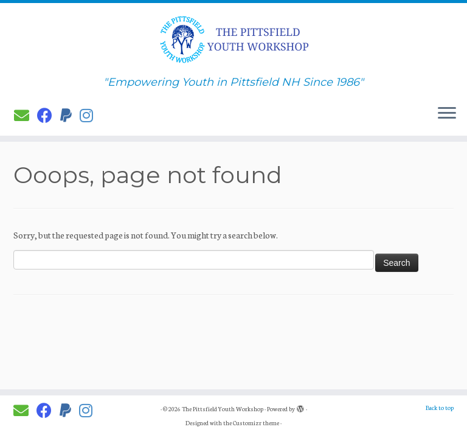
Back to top (440, 407)
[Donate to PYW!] (70, 115)
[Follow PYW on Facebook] (48, 115)
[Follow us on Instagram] (90, 115)
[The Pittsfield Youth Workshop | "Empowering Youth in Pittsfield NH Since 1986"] (233, 39)
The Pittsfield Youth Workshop (222, 409)
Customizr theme (256, 423)
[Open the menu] (447, 114)
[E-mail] (25, 115)
